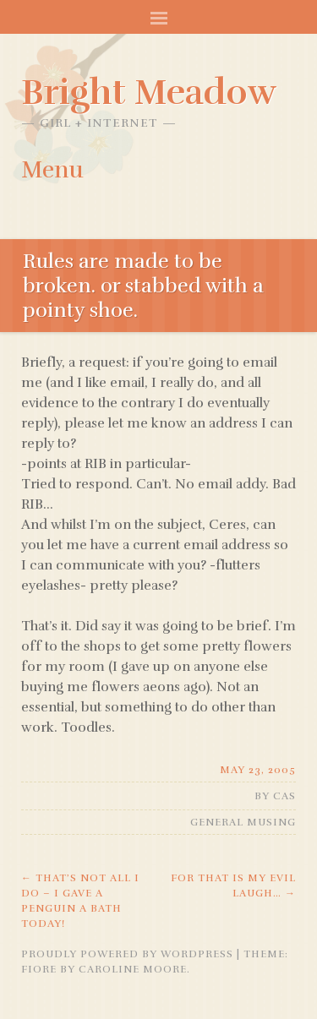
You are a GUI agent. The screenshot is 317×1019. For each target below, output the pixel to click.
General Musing (243, 822)
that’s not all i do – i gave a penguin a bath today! (80, 900)
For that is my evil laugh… (233, 885)
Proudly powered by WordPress (127, 954)
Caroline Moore (133, 969)
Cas (284, 796)
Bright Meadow (148, 92)
